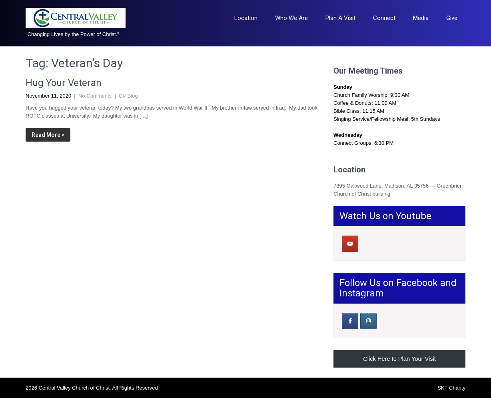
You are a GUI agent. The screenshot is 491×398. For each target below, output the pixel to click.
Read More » (48, 135)
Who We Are (291, 18)
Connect (384, 18)
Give (451, 18)
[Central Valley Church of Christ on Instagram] (368, 321)
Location (245, 18)
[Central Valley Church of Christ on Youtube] (350, 244)
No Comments (95, 96)
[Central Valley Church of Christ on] (368, 243)
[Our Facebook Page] (350, 321)
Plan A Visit (340, 18)
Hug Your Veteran (64, 82)
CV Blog (128, 96)
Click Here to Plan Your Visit (399, 359)
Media (421, 18)
